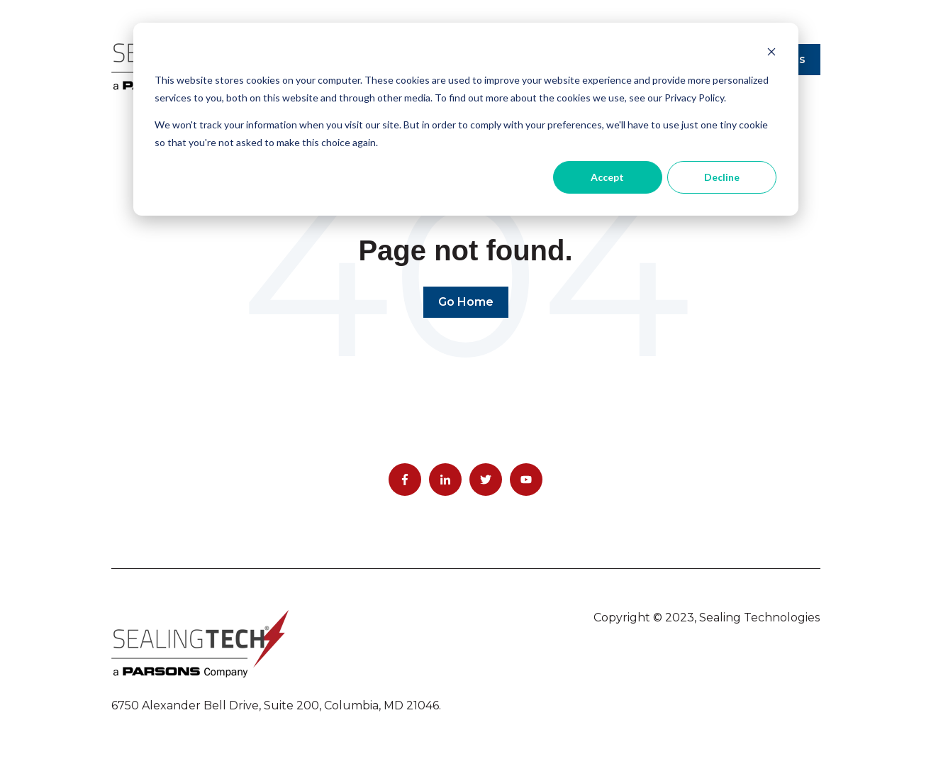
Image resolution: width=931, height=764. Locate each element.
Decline (722, 177)
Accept (607, 177)
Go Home (466, 302)
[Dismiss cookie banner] (771, 53)
